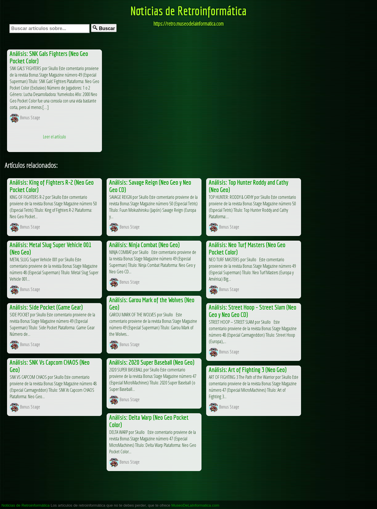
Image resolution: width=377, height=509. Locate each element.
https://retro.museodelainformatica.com (188, 23)
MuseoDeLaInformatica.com (195, 505)
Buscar (104, 28)
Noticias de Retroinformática (188, 11)
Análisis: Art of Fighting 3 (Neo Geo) (248, 369)
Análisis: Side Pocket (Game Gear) (46, 307)
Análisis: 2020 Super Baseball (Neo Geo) (151, 362)
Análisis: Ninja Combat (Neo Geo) (144, 244)
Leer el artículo (54, 136)
